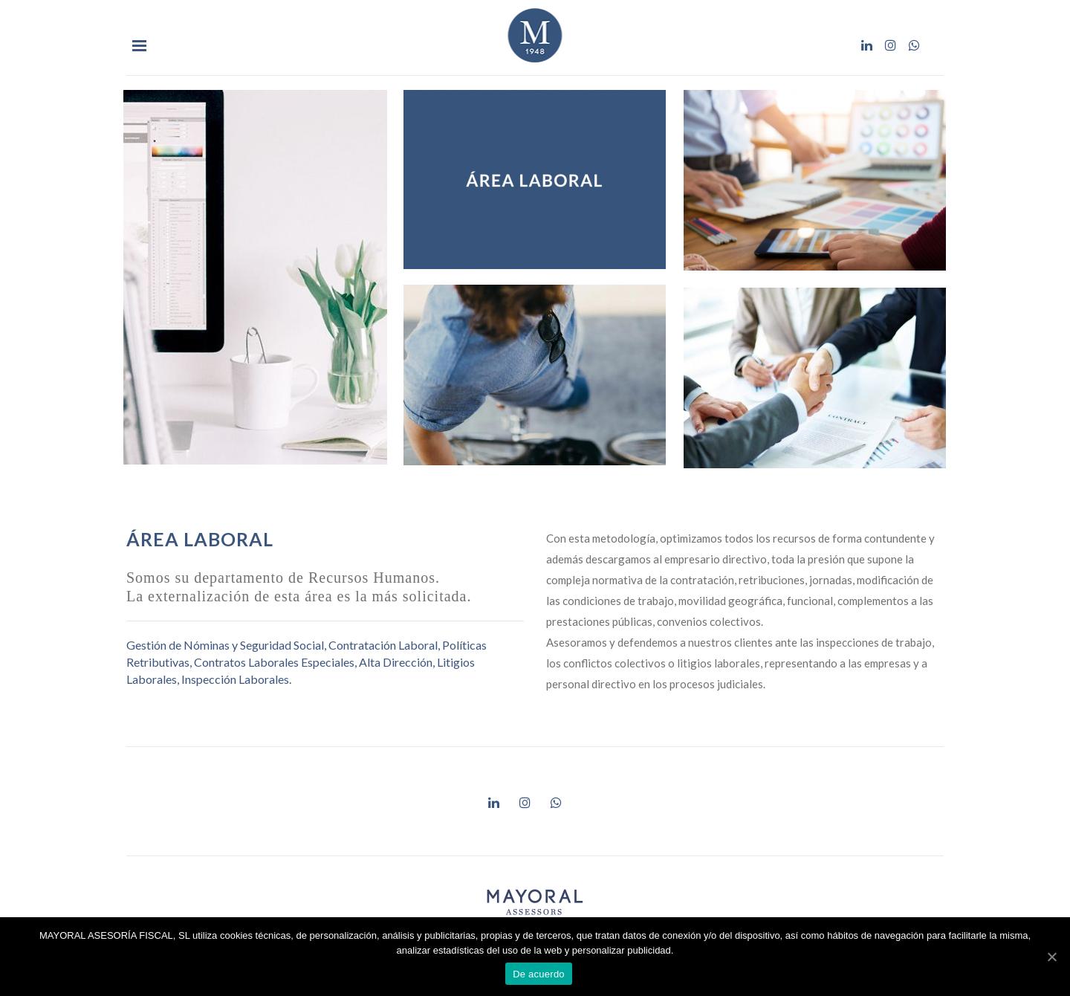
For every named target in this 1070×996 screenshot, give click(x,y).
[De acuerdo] (1051, 956)
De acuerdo (539, 974)
